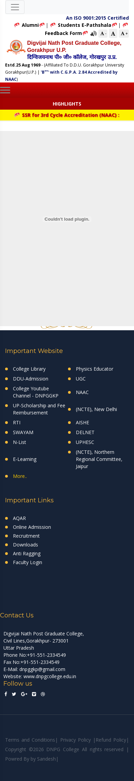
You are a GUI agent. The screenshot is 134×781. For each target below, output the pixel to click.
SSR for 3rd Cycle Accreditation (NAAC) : (69, 115)
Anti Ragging (26, 553)
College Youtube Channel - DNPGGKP (35, 392)
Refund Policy (111, 740)
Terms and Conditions (30, 740)
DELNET (85, 432)
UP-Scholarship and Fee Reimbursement (39, 409)
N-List (19, 442)
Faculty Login (27, 562)
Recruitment (26, 536)
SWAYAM (23, 432)
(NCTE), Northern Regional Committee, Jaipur (99, 459)
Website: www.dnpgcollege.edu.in (39, 676)
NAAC (82, 392)
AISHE (82, 422)
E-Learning (24, 459)
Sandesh (46, 759)
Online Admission (32, 527)
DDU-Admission (30, 378)
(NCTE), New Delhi (96, 409)
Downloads (25, 544)
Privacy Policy (75, 740)
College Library (29, 369)
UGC (81, 378)
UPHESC (85, 442)
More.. (20, 476)
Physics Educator (94, 369)
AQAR (19, 518)
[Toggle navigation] (14, 7)
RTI (16, 422)
